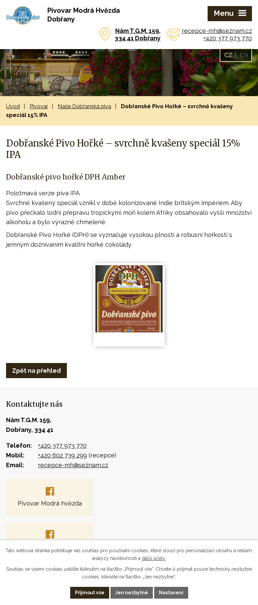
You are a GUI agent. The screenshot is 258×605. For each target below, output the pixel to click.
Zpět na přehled (36, 370)
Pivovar (39, 106)
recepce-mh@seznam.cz (217, 30)
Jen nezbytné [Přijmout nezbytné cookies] (131, 592)
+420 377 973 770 (227, 38)
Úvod (13, 106)
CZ (228, 54)
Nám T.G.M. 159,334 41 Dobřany (138, 34)
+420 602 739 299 (62, 455)
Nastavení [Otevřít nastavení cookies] (171, 592)
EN (244, 54)
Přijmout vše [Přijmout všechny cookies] (89, 592)
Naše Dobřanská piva (84, 106)
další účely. (154, 558)
